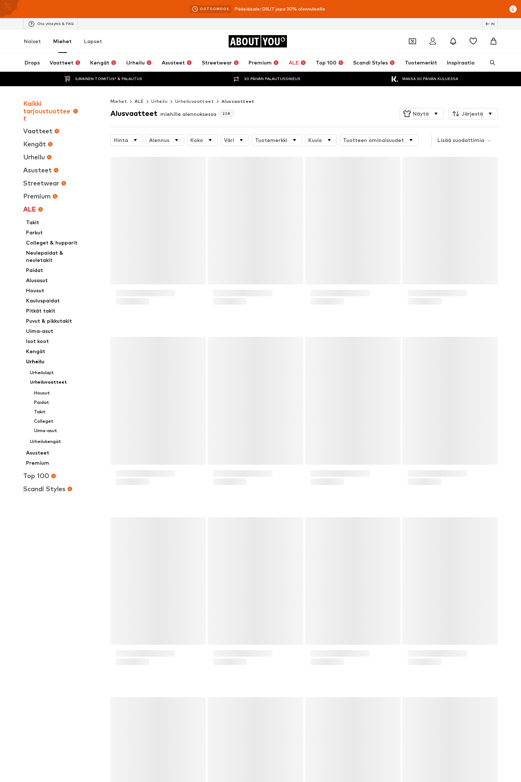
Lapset (93, 41)
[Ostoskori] (493, 41)
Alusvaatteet (237, 86)
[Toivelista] (473, 41)
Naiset (32, 41)
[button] (421, 99)
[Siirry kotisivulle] (258, 41)
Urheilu (159, 86)
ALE (139, 86)
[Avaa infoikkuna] (513, 9)
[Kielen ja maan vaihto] (489, 24)
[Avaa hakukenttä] (490, 62)
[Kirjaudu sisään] (432, 41)
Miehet (62, 41)
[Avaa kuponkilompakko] (412, 41)
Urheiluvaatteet (194, 86)
